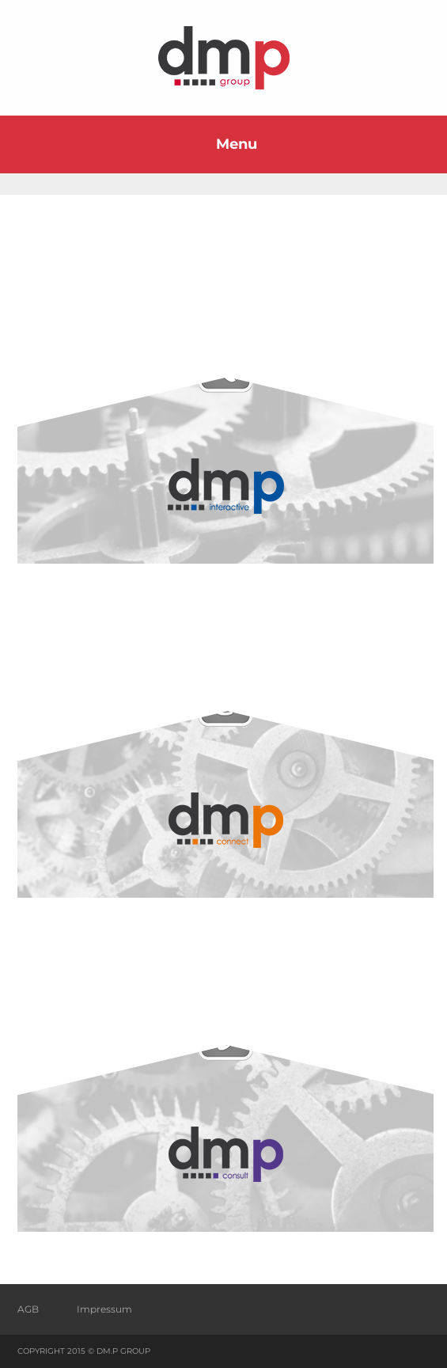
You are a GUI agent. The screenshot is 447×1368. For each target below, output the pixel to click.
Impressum (104, 1309)
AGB (28, 1309)
